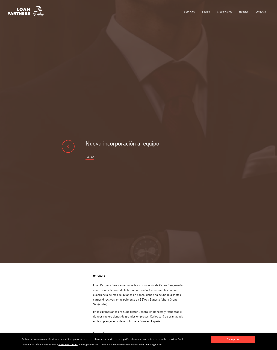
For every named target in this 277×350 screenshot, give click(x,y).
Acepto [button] (233, 339)
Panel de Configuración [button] (150, 344)
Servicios (189, 11)
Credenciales (224, 11)
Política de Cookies (68, 344)
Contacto (261, 11)
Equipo (206, 11)
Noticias (244, 11)
